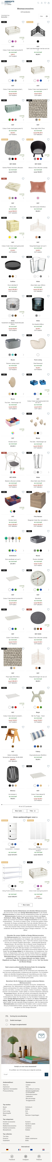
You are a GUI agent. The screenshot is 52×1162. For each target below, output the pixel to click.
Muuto (5, 1107)
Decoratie (6, 1124)
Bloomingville (7, 1113)
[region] (12, 39)
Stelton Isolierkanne (31, 1138)
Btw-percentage (30, 1098)
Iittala (4, 1115)
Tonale (27, 1136)
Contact (28, 1085)
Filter (33, 811)
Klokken (27, 1130)
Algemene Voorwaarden (10, 1089)
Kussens (28, 1122)
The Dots (5, 1136)
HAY (4, 1109)
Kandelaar (28, 1126)
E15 (26, 1111)
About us (5, 1085)
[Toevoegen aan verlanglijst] (23, 22)
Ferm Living (6, 1111)
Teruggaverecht (30, 1100)
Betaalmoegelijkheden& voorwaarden (32, 1091)
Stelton (27, 1109)
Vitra (26, 1113)
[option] (9, 41)
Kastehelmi (6, 1140)
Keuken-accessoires (9, 1122)
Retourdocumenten (31, 1094)
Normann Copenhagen (32, 1115)
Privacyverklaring (8, 1091)
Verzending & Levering (32, 1089)
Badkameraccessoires (9, 1126)
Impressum (6, 1087)
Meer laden (18, 811)
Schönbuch (28, 1107)
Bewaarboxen (7, 1130)
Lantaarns (28, 1128)
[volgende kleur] (23, 41)
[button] (5, 16)
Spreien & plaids (30, 1124)
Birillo (27, 1140)
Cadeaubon (29, 1096)
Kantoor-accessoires (9, 1128)
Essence (5, 1138)
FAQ (27, 1087)
